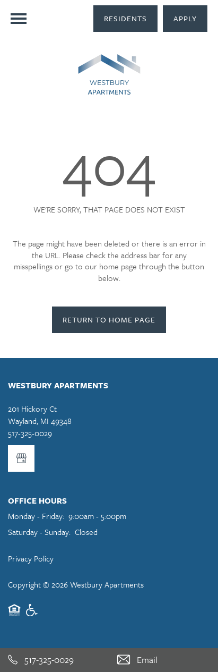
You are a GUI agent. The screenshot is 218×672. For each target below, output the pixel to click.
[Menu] (19, 18)
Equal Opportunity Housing (14, 615)
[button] (125, 18)
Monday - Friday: (36, 516)
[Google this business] (21, 458)
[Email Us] (164, 660)
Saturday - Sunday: (39, 532)
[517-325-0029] (54, 660)
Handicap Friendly (32, 615)
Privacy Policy (31, 558)
